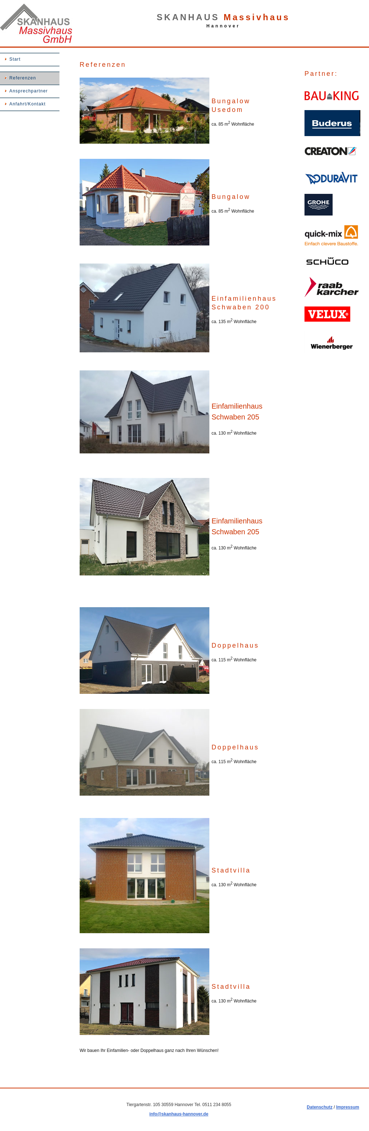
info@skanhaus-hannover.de (178, 1114)
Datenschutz (319, 1107)
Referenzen (22, 78)
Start (15, 59)
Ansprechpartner (28, 90)
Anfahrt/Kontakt (27, 103)
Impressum (347, 1107)
